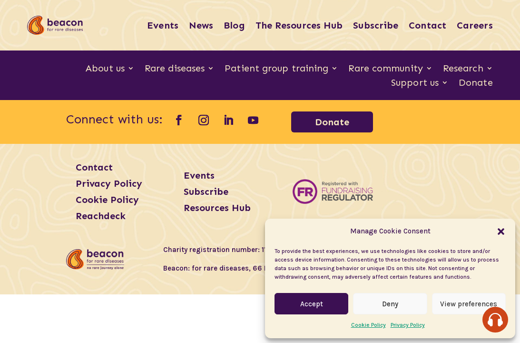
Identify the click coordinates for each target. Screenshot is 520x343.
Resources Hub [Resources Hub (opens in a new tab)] (217, 207)
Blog (234, 25)
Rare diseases (175, 69)
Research (463, 69)
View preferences (468, 304)
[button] (501, 231)
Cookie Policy (368, 325)
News (201, 25)
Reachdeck (101, 216)
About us (105, 69)
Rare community (385, 69)
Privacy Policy (408, 325)
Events (162, 25)
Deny (390, 304)
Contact (427, 25)
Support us (415, 83)
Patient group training (276, 69)
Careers (475, 25)
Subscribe (375, 25)
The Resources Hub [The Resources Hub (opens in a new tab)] (299, 25)
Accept (311, 304)
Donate (476, 83)
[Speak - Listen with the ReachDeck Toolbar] (495, 320)
